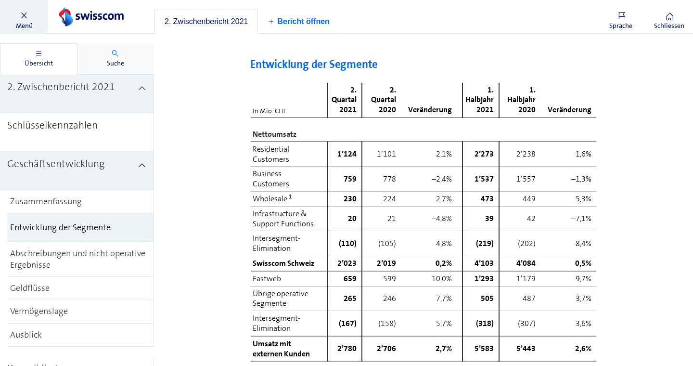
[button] (24, 17)
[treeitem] (77, 94)
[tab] (206, 22)
